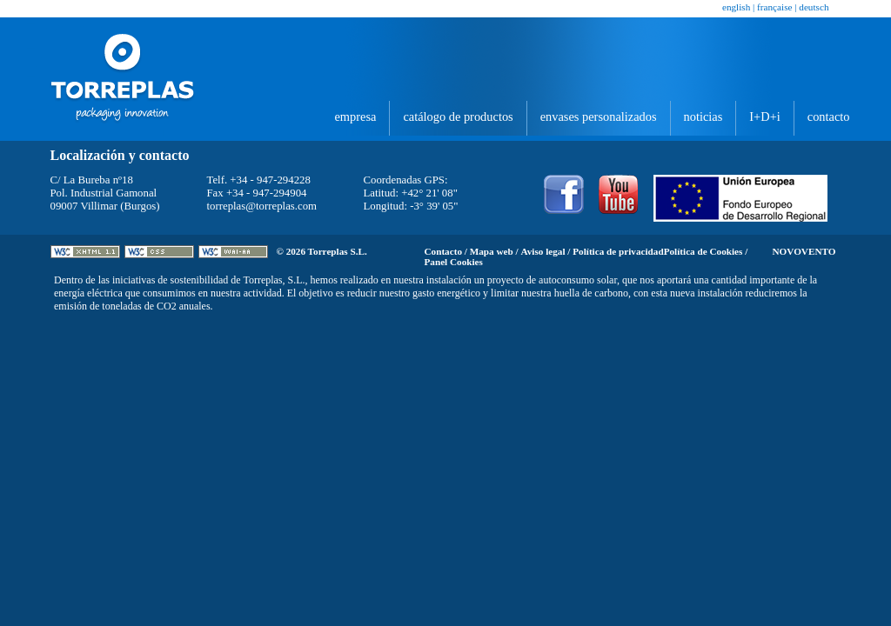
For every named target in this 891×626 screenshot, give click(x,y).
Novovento (804, 251)
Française (774, 7)
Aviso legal (542, 251)
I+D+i (764, 116)
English (736, 7)
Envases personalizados (598, 116)
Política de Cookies (703, 251)
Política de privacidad (618, 251)
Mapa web (491, 251)
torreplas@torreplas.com (262, 206)
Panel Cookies (454, 261)
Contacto (828, 116)
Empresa (355, 116)
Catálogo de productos (457, 116)
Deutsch (813, 7)
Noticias (703, 116)
